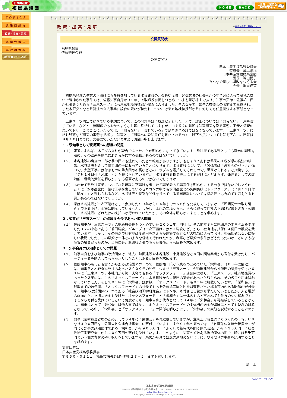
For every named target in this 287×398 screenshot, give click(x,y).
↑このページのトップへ (263, 378)
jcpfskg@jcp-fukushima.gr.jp (159, 392)
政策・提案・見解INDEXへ (248, 26)
